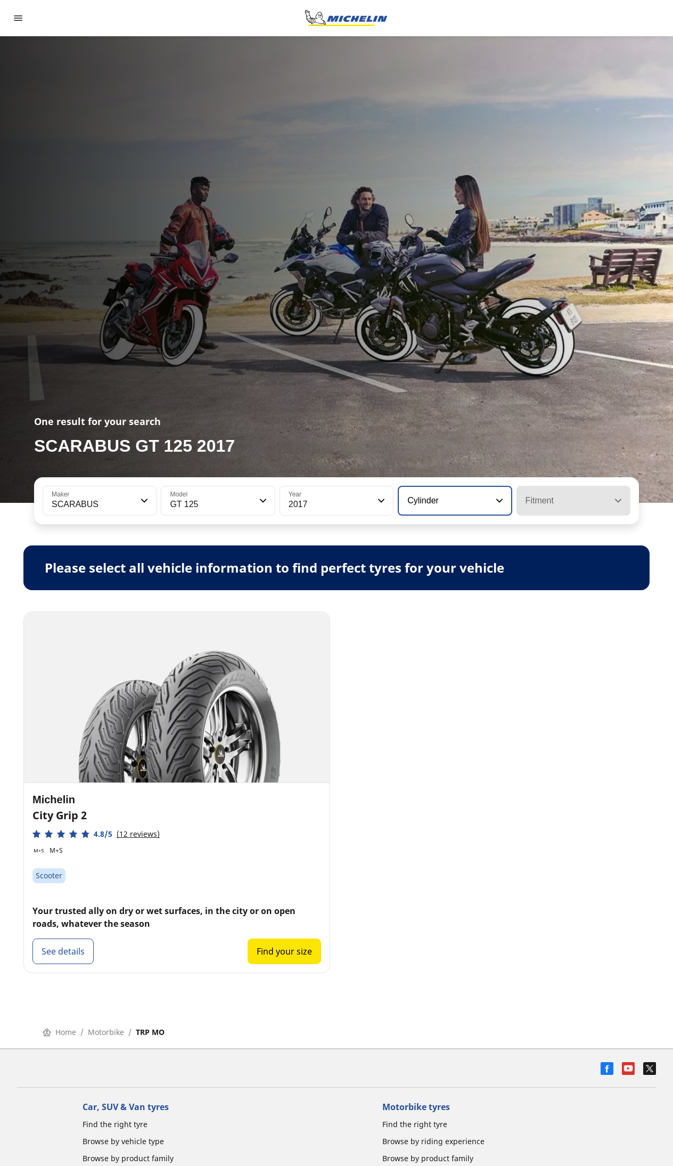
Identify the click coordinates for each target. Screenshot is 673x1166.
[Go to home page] (346, 18)
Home (59, 1032)
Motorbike (106, 1032)
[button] (143, 501)
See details (63, 951)
